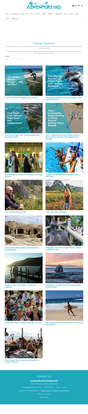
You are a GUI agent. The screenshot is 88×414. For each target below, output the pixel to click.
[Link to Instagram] (76, 5)
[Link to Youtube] (73, 5)
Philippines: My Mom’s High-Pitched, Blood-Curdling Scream (63, 249)
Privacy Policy (44, 397)
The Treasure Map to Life (15, 212)
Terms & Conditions (44, 394)
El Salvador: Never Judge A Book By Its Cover (23, 323)
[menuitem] (7, 13)
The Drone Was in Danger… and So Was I (21, 98)
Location (7, 56)
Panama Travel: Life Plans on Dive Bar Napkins (20, 286)
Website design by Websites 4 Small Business (55, 390)
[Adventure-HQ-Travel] (44, 5)
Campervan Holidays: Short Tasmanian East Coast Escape (63, 286)
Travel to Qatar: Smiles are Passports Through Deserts (24, 175)
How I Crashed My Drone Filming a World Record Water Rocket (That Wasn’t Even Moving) (62, 137)
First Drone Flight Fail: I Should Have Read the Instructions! (22, 136)
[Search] (82, 18)
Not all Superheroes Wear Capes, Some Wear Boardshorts (64, 324)
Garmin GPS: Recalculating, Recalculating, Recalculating (22, 249)
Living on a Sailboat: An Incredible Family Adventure (62, 175)
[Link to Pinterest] (78, 5)
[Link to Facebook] (81, 5)
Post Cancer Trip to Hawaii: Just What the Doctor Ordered (22, 361)
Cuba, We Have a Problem (56, 212)
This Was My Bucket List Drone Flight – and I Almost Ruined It (63, 99)
